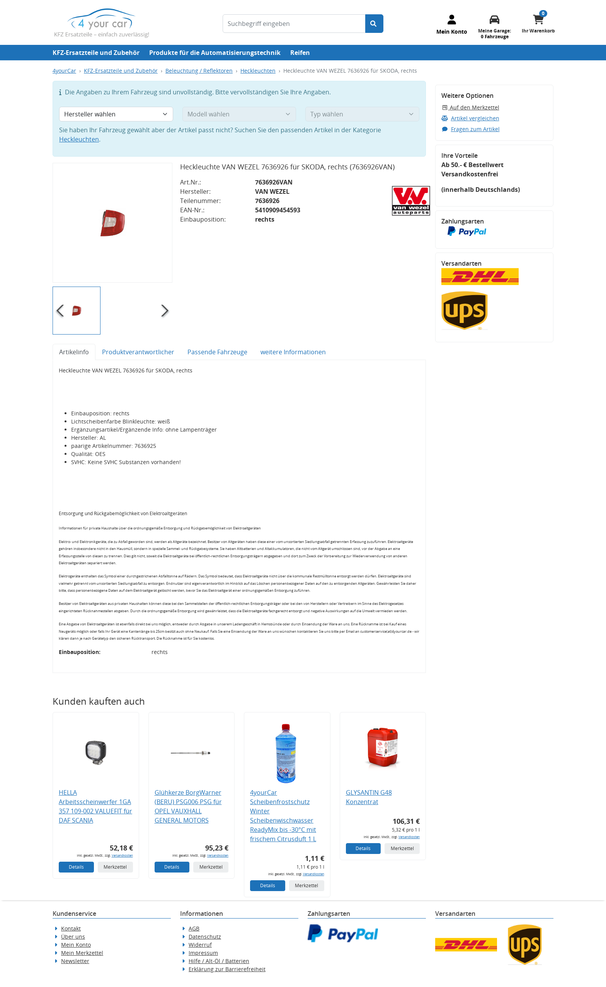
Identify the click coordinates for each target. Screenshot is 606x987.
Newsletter (75, 961)
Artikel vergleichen (470, 118)
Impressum (203, 952)
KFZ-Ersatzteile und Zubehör (96, 52)
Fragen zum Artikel (470, 129)
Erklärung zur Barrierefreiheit (227, 969)
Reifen (300, 52)
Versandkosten (122, 855)
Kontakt (71, 928)
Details (76, 867)
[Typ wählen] (362, 114)
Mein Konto (76, 944)
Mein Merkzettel (82, 952)
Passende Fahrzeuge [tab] (217, 352)
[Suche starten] (374, 23)
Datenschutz (205, 936)
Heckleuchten (258, 70)
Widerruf (200, 944)
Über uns (73, 936)
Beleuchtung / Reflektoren (199, 70)
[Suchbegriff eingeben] (294, 23)
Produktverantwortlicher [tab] (138, 352)
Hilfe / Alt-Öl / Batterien (219, 961)
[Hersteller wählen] (116, 114)
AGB (194, 928)
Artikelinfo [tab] (74, 352)
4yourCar (64, 70)
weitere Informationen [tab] (293, 352)
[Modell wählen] (239, 114)
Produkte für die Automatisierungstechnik (215, 52)
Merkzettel (115, 867)
